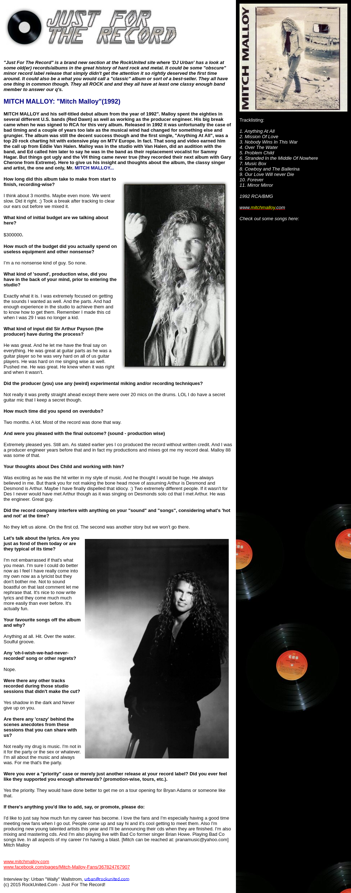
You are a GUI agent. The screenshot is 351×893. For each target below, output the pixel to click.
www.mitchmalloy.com (26, 861)
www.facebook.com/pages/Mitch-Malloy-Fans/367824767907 (67, 867)
